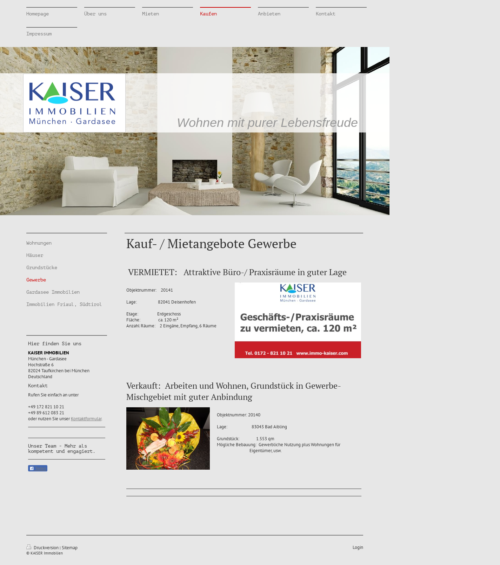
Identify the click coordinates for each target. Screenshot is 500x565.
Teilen (37, 468)
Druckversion (43, 548)
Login (358, 547)
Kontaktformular (86, 419)
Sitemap (70, 548)
